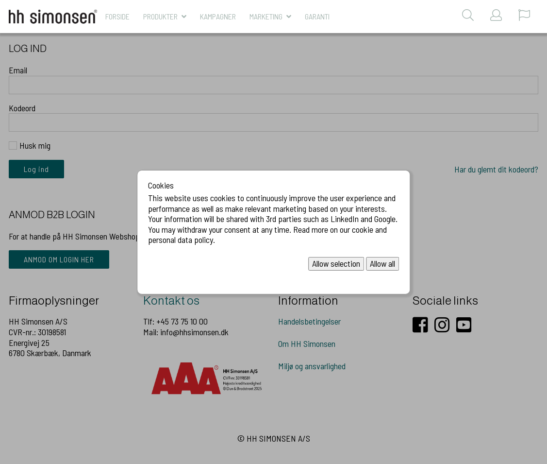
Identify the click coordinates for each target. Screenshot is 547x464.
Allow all (382, 263)
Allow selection (336, 263)
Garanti (317, 16)
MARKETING (265, 16)
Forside (117, 16)
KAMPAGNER (218, 16)
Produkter (160, 16)
